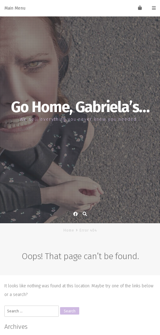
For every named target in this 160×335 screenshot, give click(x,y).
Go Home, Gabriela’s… (80, 107)
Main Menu (80, 8)
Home (68, 230)
